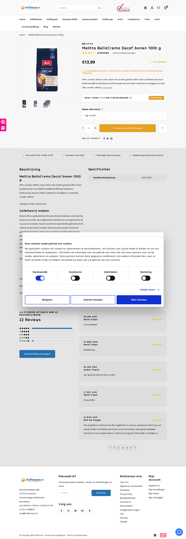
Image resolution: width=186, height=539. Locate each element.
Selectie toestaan (93, 299)
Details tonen (147, 289)
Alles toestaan (139, 299)
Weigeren (47, 299)
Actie (120, 19)
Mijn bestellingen (157, 489)
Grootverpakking (30, 26)
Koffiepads (52, 19)
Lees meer (107, 87)
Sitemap (124, 518)
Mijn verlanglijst (156, 497)
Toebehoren (133, 19)
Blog (46, 26)
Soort (157, 19)
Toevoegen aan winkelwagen (127, 128)
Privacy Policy (126, 494)
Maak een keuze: (92, 109)
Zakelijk (123, 522)
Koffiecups (107, 19)
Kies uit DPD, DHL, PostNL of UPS (38, 155)
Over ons (124, 482)
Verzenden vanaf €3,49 (73, 155)
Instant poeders (90, 19)
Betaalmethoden (128, 498)
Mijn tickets (154, 493)
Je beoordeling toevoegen (124, 53)
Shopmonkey (81, 535)
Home (22, 19)
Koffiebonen (36, 19)
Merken (56, 26)
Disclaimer (125, 490)
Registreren (154, 485)
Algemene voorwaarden (131, 486)
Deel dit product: (91, 139)
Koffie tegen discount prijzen (107, 155)
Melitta (87, 44)
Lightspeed (60, 535)
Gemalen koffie (69, 19)
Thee (147, 19)
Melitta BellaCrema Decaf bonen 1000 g (46, 35)
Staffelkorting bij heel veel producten (146, 155)
